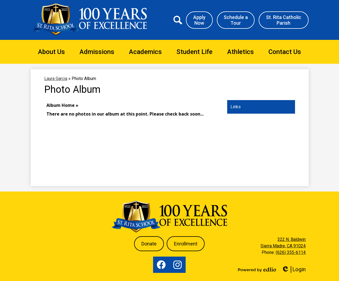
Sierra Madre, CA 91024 (283, 245)
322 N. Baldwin (291, 239)
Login (293, 269)
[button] (51, 52)
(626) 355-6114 (291, 252)
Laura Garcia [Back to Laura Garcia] (55, 78)
